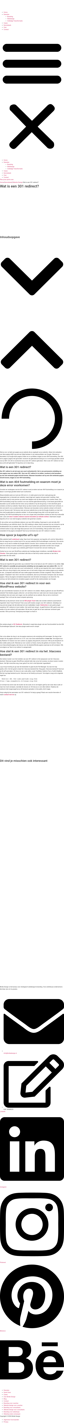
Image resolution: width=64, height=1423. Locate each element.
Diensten (6, 14)
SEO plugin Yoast (29, 601)
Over (5, 27)
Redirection (44, 605)
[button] (32, 95)
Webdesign (10, 19)
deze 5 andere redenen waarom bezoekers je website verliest (29, 517)
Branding (10, 16)
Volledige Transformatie (15, 21)
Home (6, 12)
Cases (6, 23)
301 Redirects (17, 624)
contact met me (9, 694)
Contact (6, 29)
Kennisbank (7, 25)
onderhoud (15, 539)
